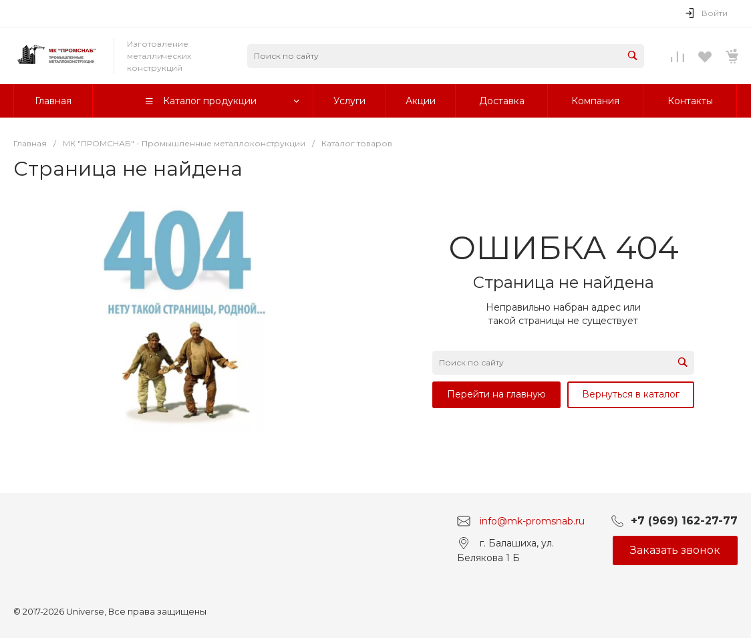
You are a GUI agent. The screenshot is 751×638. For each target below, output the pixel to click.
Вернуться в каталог (631, 394)
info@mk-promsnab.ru (532, 520)
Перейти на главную (496, 394)
